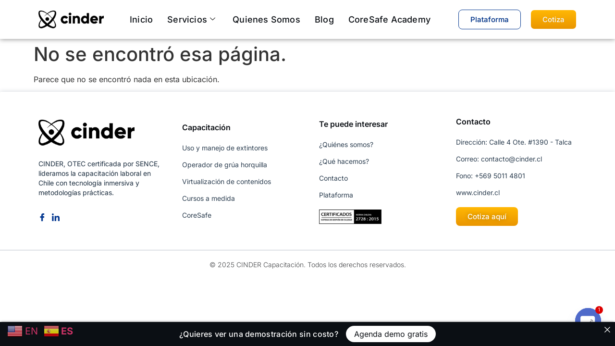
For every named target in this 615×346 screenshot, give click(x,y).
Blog (324, 19)
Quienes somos (266, 19)
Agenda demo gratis (391, 334)
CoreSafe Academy (389, 19)
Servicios (191, 19)
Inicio (141, 19)
